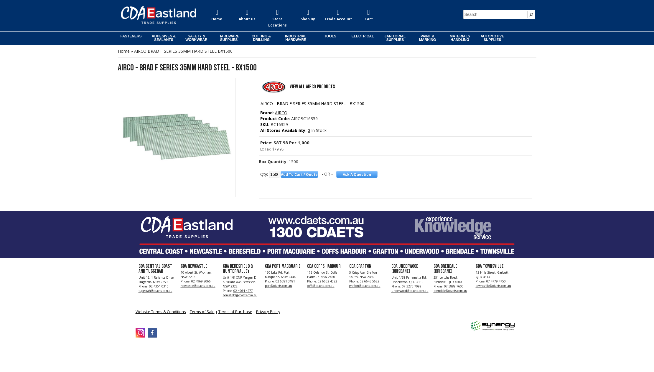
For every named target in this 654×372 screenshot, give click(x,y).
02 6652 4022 (327, 281)
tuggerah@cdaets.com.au (155, 291)
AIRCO (281, 112)
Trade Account (338, 19)
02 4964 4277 (243, 291)
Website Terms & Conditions (161, 311)
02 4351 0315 (159, 286)
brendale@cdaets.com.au (450, 291)
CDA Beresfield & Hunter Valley (238, 268)
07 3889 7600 (454, 286)
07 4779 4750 (496, 281)
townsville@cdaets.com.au (493, 286)
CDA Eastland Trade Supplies (185, 352)
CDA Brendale (445, 266)
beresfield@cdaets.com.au (240, 295)
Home (216, 19)
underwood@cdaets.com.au (410, 291)
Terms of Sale (202, 311)
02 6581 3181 (285, 281)
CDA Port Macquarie (283, 266)
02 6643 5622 (369, 281)
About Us (247, 19)
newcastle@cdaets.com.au (198, 286)
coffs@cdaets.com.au (321, 286)
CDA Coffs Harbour (323, 266)
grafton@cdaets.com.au (364, 286)
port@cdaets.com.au (278, 286)
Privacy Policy (268, 311)
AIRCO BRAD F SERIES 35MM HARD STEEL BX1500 (183, 51)
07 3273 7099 (411, 286)
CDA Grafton (360, 266)
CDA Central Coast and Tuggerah (155, 268)
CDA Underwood (404, 266)
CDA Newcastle (194, 266)
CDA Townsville (490, 266)
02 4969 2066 (201, 281)
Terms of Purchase (235, 311)
